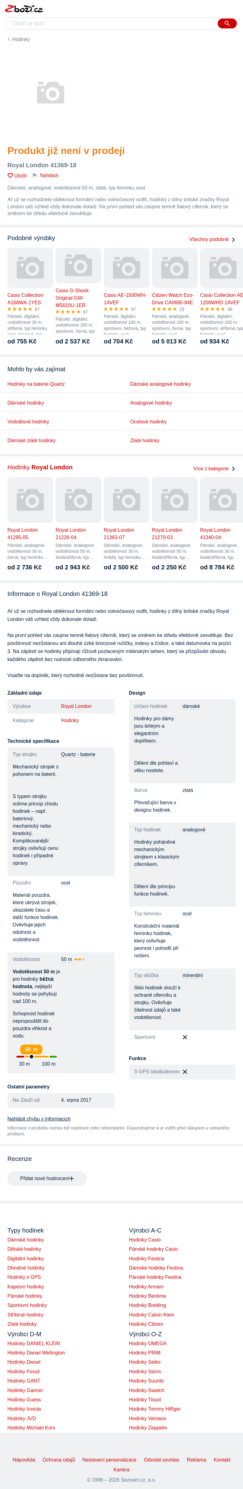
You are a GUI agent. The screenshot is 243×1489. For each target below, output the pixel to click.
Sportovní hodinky (27, 1305)
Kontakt (222, 1459)
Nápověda (24, 1459)
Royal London (76, 706)
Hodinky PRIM (145, 1352)
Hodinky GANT (23, 1380)
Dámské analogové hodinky (160, 384)
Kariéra (122, 1469)
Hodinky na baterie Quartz (36, 384)
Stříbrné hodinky (25, 1314)
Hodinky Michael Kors (31, 1427)
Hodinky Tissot (145, 1399)
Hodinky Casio (145, 1239)
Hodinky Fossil (23, 1371)
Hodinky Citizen (146, 1324)
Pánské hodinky (24, 1296)
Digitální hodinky (25, 1258)
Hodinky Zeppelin (148, 1427)
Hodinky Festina (147, 1258)
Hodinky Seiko (145, 1362)
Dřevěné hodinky (25, 1268)
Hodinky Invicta (24, 1409)
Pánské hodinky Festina (155, 1277)
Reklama (196, 1459)
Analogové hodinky (151, 403)
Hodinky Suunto (146, 1380)
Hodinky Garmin (25, 1390)
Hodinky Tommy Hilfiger (155, 1409)
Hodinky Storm (145, 1371)
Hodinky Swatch (147, 1390)
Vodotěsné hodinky (28, 421)
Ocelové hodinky (148, 421)
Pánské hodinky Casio (153, 1249)
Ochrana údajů (59, 1459)
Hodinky (21, 39)
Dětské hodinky (24, 1249)
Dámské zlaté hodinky (31, 440)
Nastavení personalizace (109, 1459)
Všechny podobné (212, 239)
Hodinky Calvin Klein (151, 1314)
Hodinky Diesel (23, 1362)
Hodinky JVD (21, 1418)
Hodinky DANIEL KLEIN (33, 1343)
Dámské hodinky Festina (156, 1268)
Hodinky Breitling (147, 1305)
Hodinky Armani (146, 1286)
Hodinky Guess (24, 1399)
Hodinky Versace (147, 1418)
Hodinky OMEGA (148, 1343)
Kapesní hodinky (25, 1286)
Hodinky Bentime (147, 1296)
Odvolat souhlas (161, 1459)
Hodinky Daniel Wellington (36, 1352)
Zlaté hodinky (145, 440)
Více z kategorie (214, 468)
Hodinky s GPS (24, 1277)
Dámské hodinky (25, 403)
